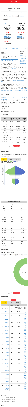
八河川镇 (7, 374)
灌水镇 (6, 315)
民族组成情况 (23, 61)
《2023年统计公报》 (12, 69)
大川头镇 (7, 348)
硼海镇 (6, 319)
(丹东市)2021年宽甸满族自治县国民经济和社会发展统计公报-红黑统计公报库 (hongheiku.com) (14, 90)
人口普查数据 (23, 58)
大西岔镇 (7, 370)
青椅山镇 (7, 352)
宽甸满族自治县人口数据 (14, 8)
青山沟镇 (7, 341)
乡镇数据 (22, 16)
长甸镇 (6, 330)
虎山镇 (6, 359)
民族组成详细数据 (16, 293)
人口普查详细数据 (16, 146)
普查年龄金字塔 (23, 60)
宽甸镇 (6, 311)
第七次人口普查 (23, 57)
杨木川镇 (7, 355)
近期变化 (22, 55)
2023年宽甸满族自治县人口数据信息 (8, 399)
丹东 (10, 16)
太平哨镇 (7, 337)
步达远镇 (7, 366)
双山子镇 (7, 378)
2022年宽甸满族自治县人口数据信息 (8, 401)
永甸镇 (6, 333)
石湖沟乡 (7, 381)
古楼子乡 (7, 385)
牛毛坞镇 (7, 344)
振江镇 (6, 363)
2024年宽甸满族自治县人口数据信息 (8, 397)
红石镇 (6, 322)
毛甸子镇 (7, 326)
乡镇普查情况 (23, 63)
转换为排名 (14, 300)
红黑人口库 (14, 1)
